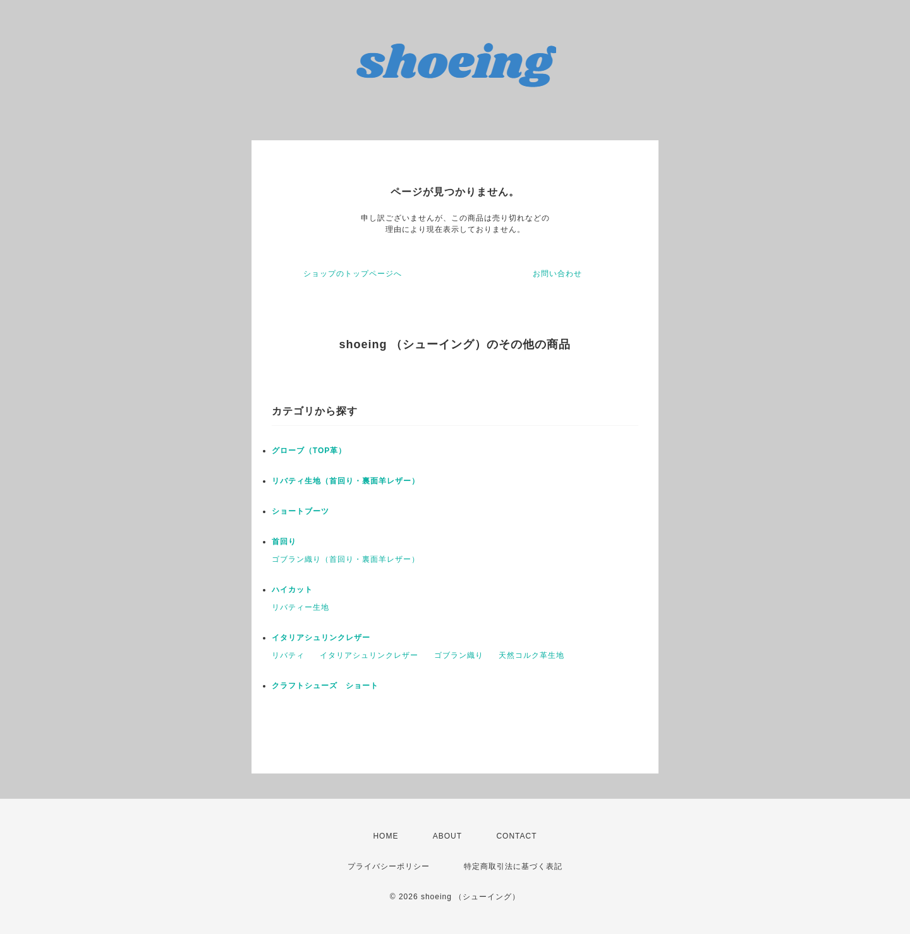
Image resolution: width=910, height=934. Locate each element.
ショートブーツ (300, 511)
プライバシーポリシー (389, 866)
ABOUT (447, 836)
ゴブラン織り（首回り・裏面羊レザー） (346, 559)
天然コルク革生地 (531, 655)
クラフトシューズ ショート (325, 685)
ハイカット (292, 589)
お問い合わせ (557, 273)
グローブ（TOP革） (309, 450)
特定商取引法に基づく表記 (513, 866)
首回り (284, 541)
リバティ (288, 655)
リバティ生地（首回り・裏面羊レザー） (346, 480)
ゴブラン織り (458, 655)
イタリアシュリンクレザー (321, 637)
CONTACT (516, 836)
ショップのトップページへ (352, 273)
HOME (385, 836)
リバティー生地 (300, 607)
